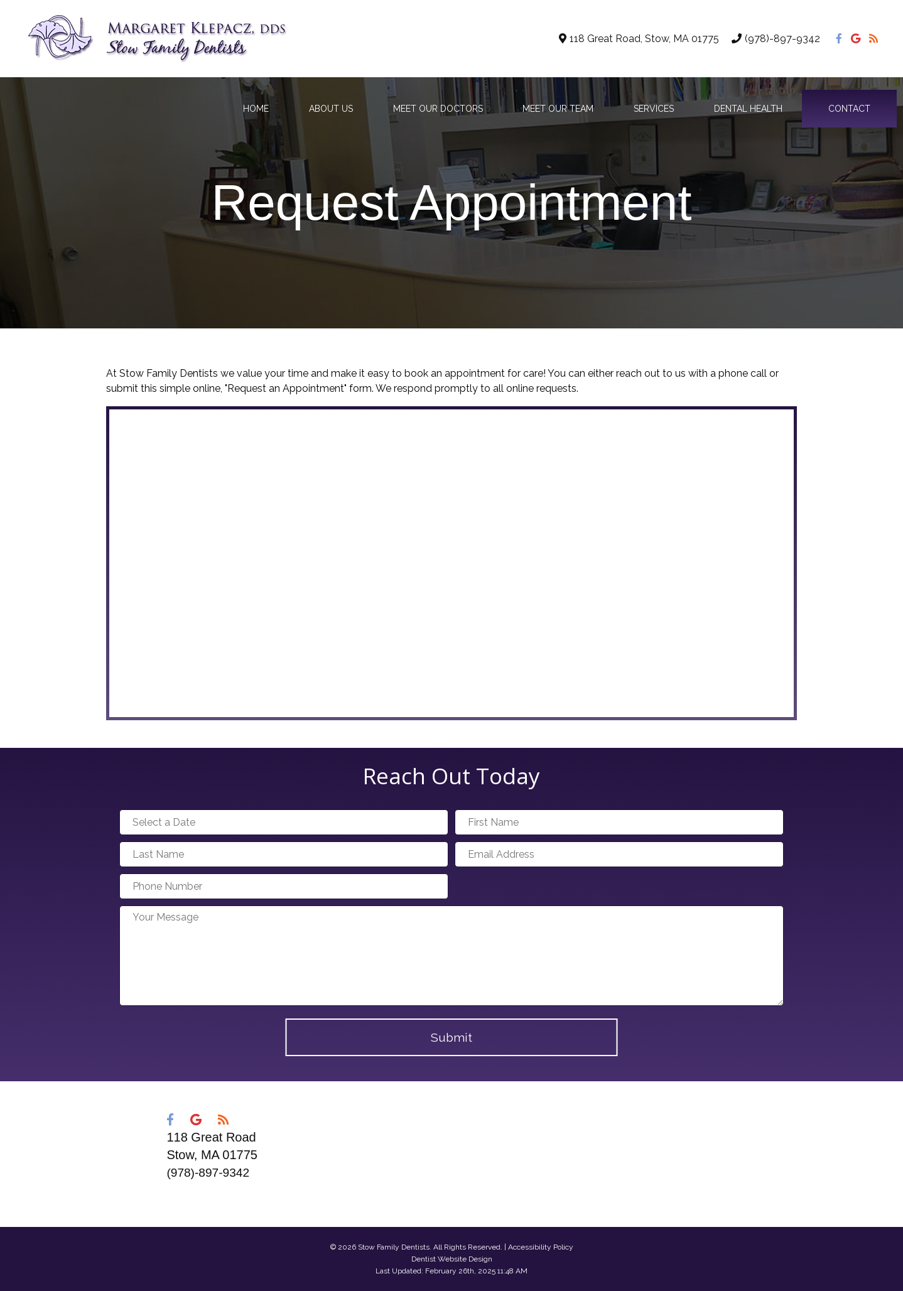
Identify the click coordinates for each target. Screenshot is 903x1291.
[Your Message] (451, 955)
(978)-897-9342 (782, 39)
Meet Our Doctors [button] (438, 109)
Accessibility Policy (540, 1247)
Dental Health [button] (748, 109)
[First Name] (619, 822)
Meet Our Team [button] (557, 109)
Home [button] (256, 109)
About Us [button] (331, 109)
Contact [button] (849, 109)
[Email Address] (619, 854)
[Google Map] (451, 563)
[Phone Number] (283, 886)
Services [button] (654, 109)
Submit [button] (451, 1037)
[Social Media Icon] (840, 39)
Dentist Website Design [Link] (451, 1259)
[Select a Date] (283, 822)
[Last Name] (283, 854)
